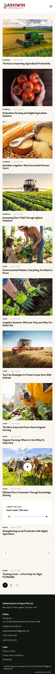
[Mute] (47, 516)
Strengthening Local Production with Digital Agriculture (25, 532)
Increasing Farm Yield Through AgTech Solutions (23, 219)
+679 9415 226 (10, 635)
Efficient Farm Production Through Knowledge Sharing (27, 494)
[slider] (28, 516)
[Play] (9, 516)
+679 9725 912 (10, 640)
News (5, 436)
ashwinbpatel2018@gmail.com (16, 631)
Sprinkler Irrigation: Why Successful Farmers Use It (26, 167)
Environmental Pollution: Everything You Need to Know (27, 271)
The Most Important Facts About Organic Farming (24, 428)
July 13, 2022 (18, 60)
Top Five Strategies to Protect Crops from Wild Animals (27, 376)
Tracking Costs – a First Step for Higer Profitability (22, 575)
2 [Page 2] (12, 585)
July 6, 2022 (15, 266)
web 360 (47, 672)
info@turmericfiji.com (12, 626)
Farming (6, 60)
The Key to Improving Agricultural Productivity (26, 63)
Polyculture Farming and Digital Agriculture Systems (25, 114)
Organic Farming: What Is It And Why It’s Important (24, 441)
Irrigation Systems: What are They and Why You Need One (27, 324)
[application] (27, 516)
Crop (5, 266)
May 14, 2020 (16, 436)
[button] (6, 553)
